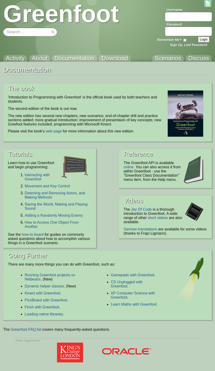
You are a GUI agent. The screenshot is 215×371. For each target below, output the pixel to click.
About (19, 340)
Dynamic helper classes (44, 286)
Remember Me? (169, 40)
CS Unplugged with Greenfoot (127, 284)
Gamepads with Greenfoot (132, 275)
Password (174, 24)
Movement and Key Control (47, 186)
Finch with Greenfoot (42, 307)
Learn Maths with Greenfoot (134, 304)
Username (174, 10)
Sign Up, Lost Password (188, 45)
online (129, 167)
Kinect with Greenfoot (42, 293)
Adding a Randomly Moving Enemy (54, 215)
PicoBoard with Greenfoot (46, 300)
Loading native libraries (44, 314)
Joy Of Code (141, 209)
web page (54, 131)
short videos (158, 218)
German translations (140, 229)
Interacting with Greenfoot (37, 177)
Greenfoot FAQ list (26, 329)
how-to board (33, 234)
